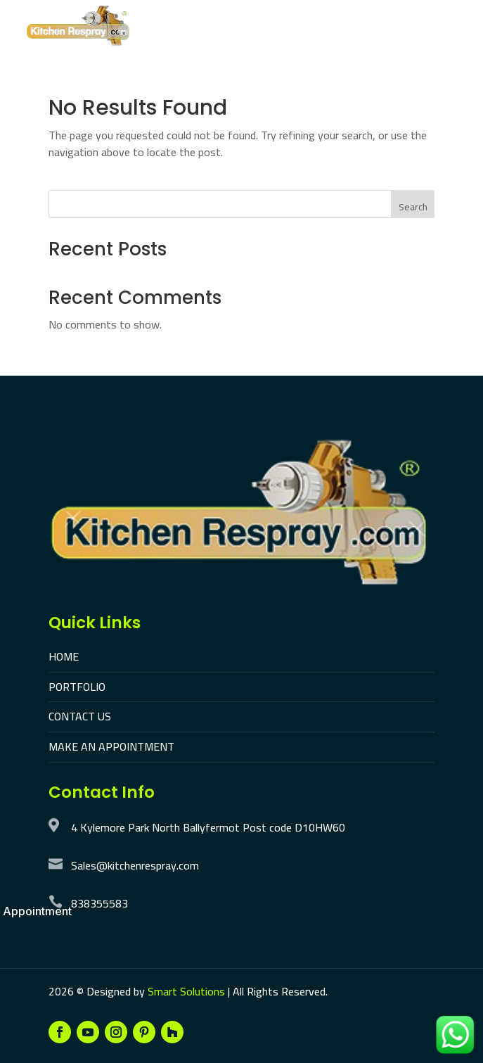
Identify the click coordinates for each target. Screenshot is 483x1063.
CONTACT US (80, 716)
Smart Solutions (186, 991)
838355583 (99, 903)
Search (413, 207)
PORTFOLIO (77, 686)
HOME (64, 656)
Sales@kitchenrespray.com (135, 865)
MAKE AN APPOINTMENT (111, 746)
